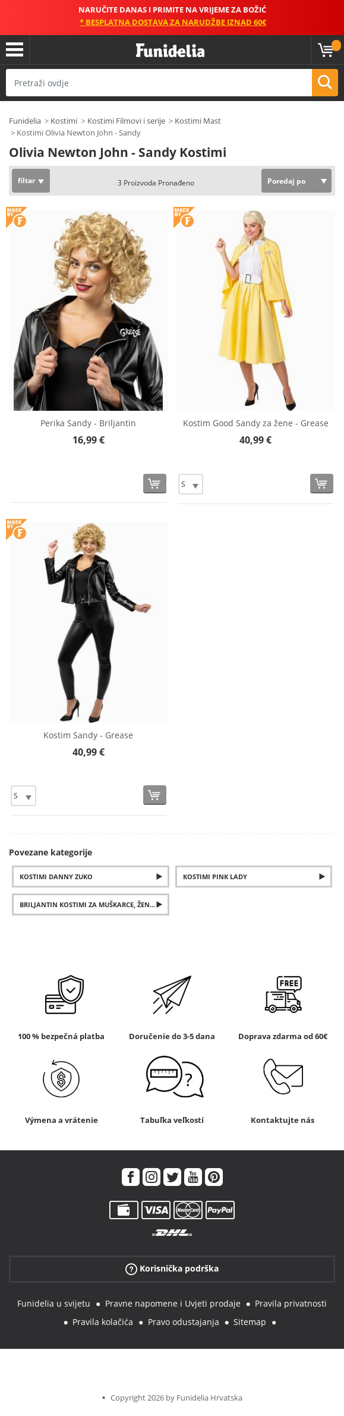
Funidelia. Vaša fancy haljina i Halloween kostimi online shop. (170, 50)
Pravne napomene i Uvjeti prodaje (173, 1303)
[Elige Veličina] (191, 484)
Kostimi (64, 120)
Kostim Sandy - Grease (88, 735)
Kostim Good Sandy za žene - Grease (256, 423)
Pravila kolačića (102, 1321)
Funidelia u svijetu (53, 1303)
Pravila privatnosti (291, 1303)
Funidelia (25, 120)
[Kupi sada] (154, 483)
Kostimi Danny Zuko (56, 876)
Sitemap (249, 1321)
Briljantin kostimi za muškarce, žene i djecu (94, 904)
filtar (26, 180)
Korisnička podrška (172, 1269)
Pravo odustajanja (183, 1321)
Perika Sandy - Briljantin (88, 423)
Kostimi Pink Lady (215, 876)
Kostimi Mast (198, 120)
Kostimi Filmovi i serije (126, 120)
